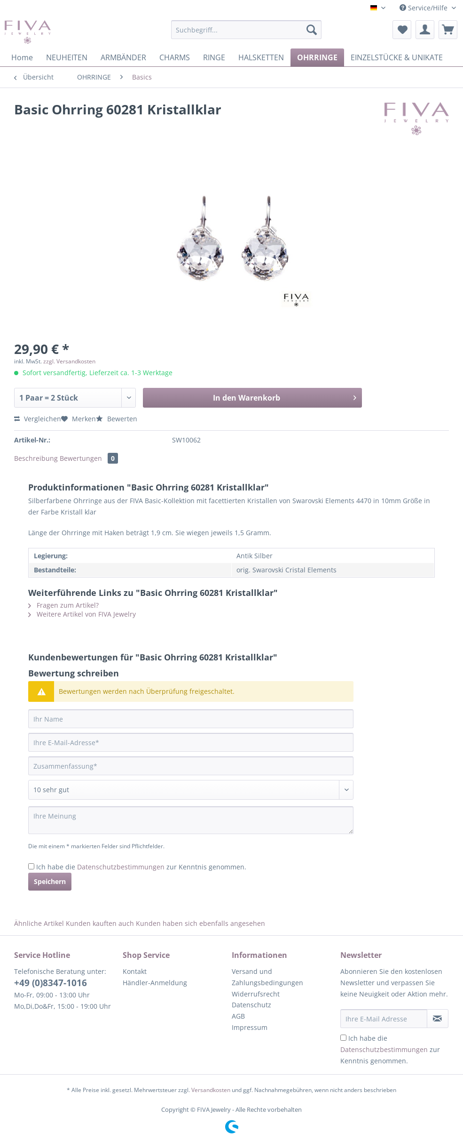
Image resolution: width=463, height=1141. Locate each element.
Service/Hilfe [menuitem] (424, 7)
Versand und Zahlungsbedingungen (267, 977)
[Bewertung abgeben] (190, 790)
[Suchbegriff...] (246, 29)
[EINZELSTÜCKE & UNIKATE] (396, 57)
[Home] (22, 57)
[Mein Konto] (425, 29)
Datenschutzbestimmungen (121, 866)
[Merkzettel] (401, 29)
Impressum (249, 1027)
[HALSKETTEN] (261, 57)
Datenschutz (251, 1004)
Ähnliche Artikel (39, 923)
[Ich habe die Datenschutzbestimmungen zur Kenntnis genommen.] (31, 866)
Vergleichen (37, 418)
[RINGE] (214, 57)
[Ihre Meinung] (190, 820)
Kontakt (135, 971)
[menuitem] (246, 34)
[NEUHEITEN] (66, 57)
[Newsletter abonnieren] (437, 1018)
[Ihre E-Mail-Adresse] (190, 742)
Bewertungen (89, 458)
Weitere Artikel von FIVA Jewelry (82, 614)
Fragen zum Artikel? (63, 605)
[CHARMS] (174, 57)
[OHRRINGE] (317, 57)
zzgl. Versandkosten (69, 361)
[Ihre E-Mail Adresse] (383, 1018)
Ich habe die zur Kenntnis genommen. (141, 866)
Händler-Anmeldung (155, 982)
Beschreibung (36, 458)
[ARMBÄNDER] (123, 57)
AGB (238, 1016)
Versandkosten (210, 1090)
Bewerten (116, 418)
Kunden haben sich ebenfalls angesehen (200, 923)
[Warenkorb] (448, 29)
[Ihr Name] (190, 718)
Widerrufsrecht (256, 993)
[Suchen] (312, 29)
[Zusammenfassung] (190, 765)
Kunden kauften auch (100, 923)
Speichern (50, 881)
